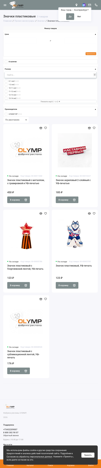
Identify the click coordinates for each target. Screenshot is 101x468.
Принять (88, 455)
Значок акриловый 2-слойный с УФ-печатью (73, 182)
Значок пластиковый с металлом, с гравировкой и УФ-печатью (26, 182)
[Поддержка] (96, 5)
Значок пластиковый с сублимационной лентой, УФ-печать (23, 354)
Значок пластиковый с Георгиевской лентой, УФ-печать (25, 267)
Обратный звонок (11, 435)
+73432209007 (10, 429)
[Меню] (5, 5)
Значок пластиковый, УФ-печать (74, 265)
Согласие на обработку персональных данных (29, 456)
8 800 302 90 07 (10, 432)
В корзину (18, 199)
